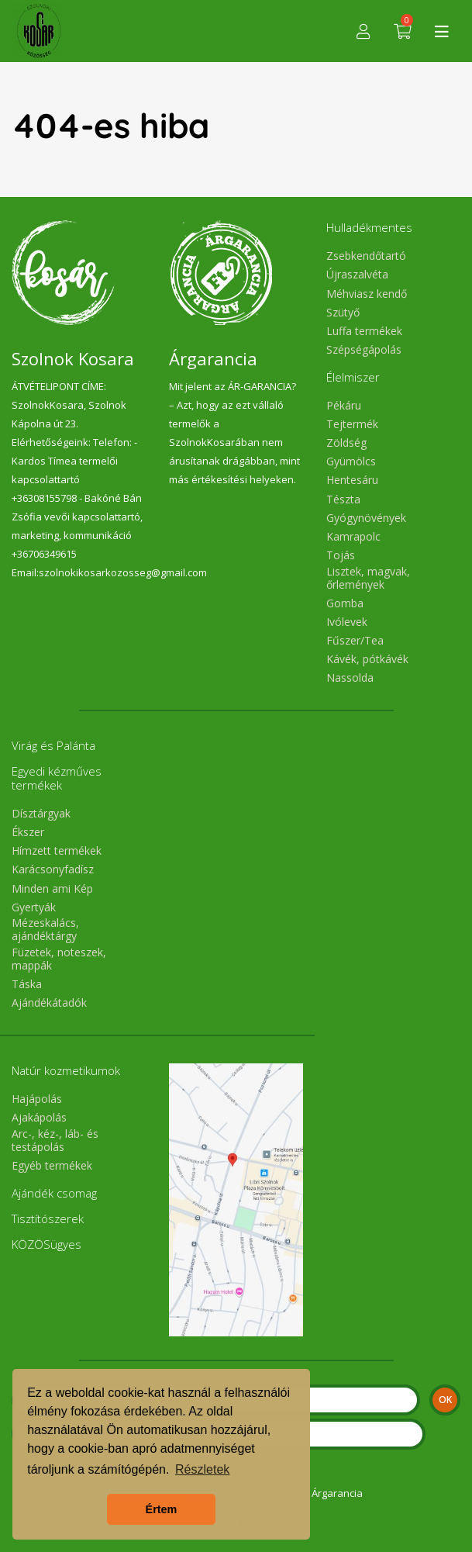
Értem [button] (161, 1509)
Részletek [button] (202, 1469)
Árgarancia (337, 1493)
